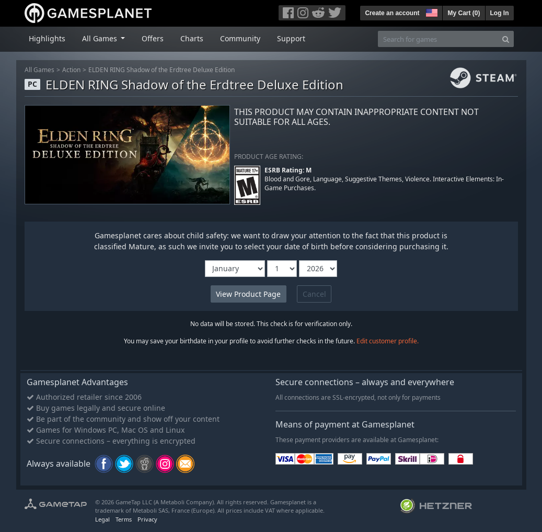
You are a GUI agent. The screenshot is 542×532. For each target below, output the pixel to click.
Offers (153, 38)
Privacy (147, 519)
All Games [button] (100, 38)
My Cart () (463, 13)
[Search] (506, 39)
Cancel (314, 294)
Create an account (392, 13)
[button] (430, 11)
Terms (124, 519)
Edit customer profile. (387, 341)
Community (240, 38)
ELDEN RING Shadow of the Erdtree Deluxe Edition (161, 70)
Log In (499, 13)
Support (291, 38)
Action (71, 70)
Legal (102, 519)
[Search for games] (438, 39)
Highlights (47, 38)
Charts (191, 38)
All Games (39, 70)
